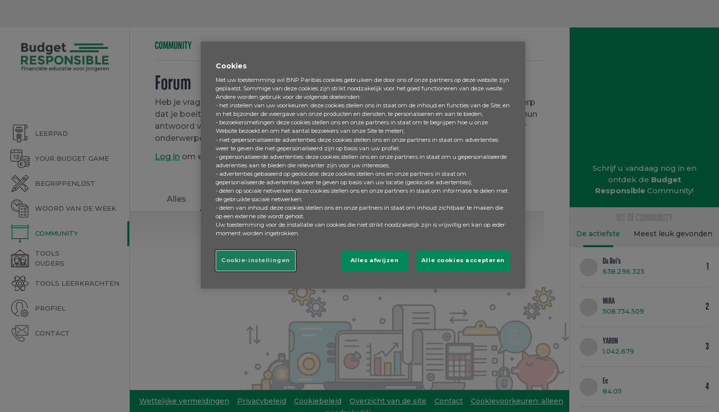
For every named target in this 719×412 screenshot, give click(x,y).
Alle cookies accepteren (463, 260)
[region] (363, 165)
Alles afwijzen (375, 260)
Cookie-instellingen (255, 260)
